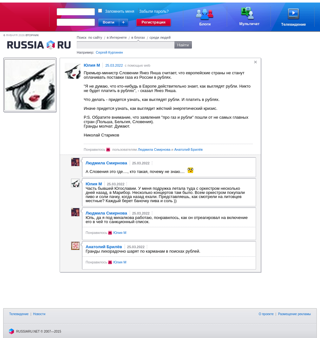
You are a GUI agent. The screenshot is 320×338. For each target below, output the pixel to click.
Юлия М (119, 233)
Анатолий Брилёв (188, 149)
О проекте (266, 314)
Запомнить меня (119, 11)
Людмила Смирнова (154, 149)
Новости (39, 314)
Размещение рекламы (294, 314)
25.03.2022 (114, 65)
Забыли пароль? (154, 11)
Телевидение (19, 314)
